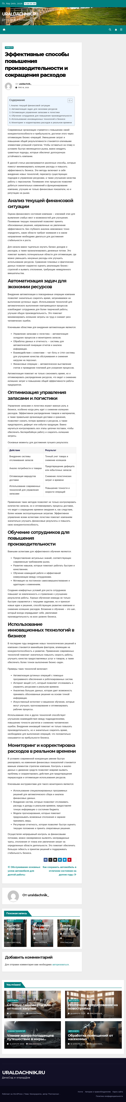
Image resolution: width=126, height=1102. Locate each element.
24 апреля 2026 (17, 1013)
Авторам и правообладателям (98, 1092)
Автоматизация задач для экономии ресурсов (34, 109)
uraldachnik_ (25, 84)
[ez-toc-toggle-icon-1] (69, 101)
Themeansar (53, 1094)
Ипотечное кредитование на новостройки (93, 1007)
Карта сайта (118, 1092)
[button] (110, 29)
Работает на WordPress (12, 1094)
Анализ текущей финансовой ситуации (30, 105)
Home (80, 1092)
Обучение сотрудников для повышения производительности (41, 115)
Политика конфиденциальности (109, 1096)
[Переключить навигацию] (121, 29)
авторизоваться (60, 964)
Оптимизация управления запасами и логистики (35, 112)
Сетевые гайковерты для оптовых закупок (29, 1007)
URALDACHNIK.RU (20, 14)
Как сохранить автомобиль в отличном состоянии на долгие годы (59, 871)
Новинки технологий (16, 1031)
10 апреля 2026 (78, 1044)
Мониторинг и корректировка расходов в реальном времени (41, 122)
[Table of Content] (70, 100)
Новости (9, 47)
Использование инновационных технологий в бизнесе (38, 119)
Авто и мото (13, 1000)
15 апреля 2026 (17, 1044)
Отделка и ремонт (12, 920)
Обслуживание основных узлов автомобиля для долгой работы (24, 871)
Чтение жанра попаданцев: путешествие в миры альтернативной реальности (32, 1038)
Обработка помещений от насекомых (90, 1037)
